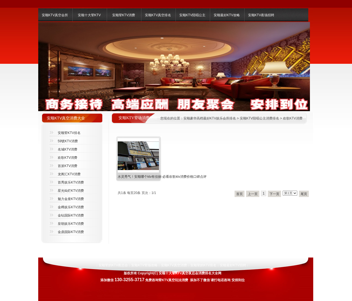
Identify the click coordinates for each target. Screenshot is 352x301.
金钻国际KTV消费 (71, 215)
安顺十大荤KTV (89, 15)
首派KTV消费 (67, 166)
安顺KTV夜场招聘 (261, 15)
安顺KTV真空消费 (174, 265)
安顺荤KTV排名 (69, 133)
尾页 (304, 194)
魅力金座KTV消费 (71, 199)
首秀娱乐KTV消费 (71, 182)
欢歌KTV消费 (292, 118)
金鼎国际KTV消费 (71, 232)
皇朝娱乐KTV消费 (71, 224)
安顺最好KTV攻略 (227, 15)
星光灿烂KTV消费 (71, 191)
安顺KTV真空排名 (158, 15)
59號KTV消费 (68, 141)
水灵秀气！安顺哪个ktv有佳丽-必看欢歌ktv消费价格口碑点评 (162, 177)
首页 (239, 194)
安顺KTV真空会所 (55, 15)
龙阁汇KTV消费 (69, 174)
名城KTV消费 (67, 149)
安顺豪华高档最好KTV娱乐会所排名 (209, 118)
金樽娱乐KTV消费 (71, 207)
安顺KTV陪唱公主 (192, 15)
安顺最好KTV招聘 (233, 265)
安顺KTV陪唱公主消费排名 (259, 118)
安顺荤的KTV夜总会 (113, 265)
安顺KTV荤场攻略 (144, 265)
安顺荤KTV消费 (123, 15)
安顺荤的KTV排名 (203, 265)
